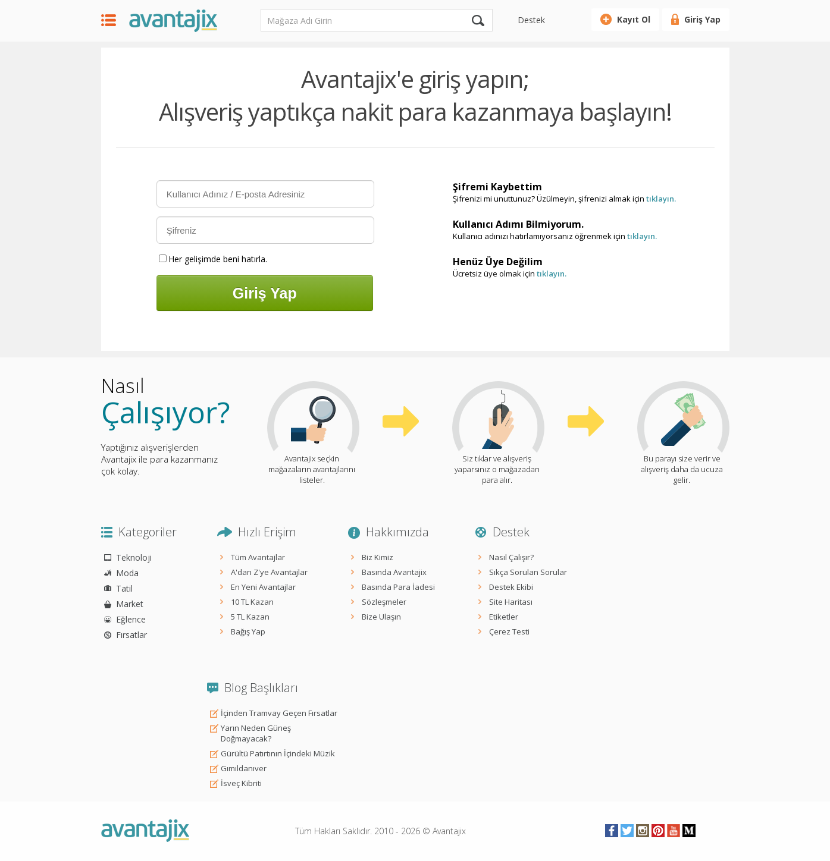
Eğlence (131, 619)
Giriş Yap (702, 19)
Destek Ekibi (511, 587)
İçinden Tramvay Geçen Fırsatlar (279, 713)
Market (129, 603)
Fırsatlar (131, 634)
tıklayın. (661, 198)
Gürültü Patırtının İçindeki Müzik (278, 753)
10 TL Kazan (252, 601)
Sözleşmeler (384, 601)
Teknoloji (134, 557)
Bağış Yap (248, 631)
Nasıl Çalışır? (511, 557)
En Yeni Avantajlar (263, 587)
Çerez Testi (509, 631)
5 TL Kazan (250, 616)
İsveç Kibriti (241, 783)
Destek (531, 20)
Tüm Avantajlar (258, 557)
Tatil (124, 588)
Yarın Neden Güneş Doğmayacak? (256, 733)
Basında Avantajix (394, 572)
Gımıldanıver (244, 768)
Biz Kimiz (377, 557)
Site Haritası (511, 601)
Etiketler (503, 616)
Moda (127, 573)
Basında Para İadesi (398, 587)
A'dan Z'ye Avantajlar (269, 572)
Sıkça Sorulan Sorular (528, 572)
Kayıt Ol (633, 19)
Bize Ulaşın (381, 616)
